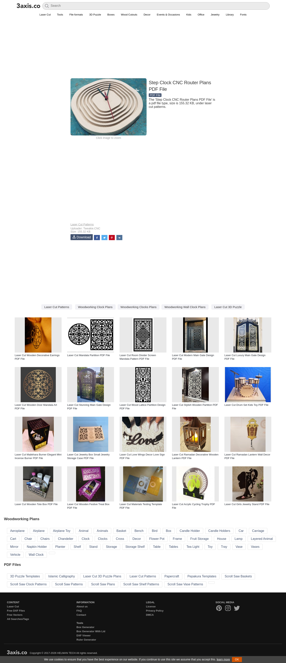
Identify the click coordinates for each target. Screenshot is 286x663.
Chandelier (65, 538)
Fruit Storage (199, 538)
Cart (13, 538)
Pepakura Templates (201, 576)
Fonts (243, 14)
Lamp (239, 538)
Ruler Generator (86, 639)
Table (156, 546)
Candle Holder (190, 531)
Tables (173, 546)
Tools (60, 14)
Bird (154, 531)
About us (82, 606)
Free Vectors (14, 614)
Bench (138, 531)
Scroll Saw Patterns (69, 584)
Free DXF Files (16, 610)
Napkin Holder (37, 546)
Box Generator (85, 627)
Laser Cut (45, 14)
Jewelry (215, 14)
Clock (86, 538)
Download (81, 237)
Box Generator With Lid (90, 631)
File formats (76, 14)
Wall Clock (36, 554)
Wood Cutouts (129, 14)
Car (241, 531)
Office (201, 14)
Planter (60, 546)
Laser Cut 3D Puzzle (228, 307)
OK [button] (237, 659)
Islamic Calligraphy (61, 576)
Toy (210, 546)
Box (168, 531)
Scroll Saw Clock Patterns (28, 584)
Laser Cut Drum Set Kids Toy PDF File (246, 404)
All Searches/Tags (18, 619)
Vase (239, 546)
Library (230, 14)
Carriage (258, 531)
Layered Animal (262, 538)
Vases (255, 546)
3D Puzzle (95, 14)
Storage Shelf (135, 546)
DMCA (150, 614)
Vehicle (15, 554)
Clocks (102, 538)
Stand (93, 546)
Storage (111, 546)
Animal (83, 531)
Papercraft (171, 576)
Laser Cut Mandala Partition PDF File (88, 355)
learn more (223, 659)
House (221, 538)
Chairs (44, 538)
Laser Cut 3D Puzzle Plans (102, 576)
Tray (224, 546)
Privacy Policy (154, 610)
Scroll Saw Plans (103, 584)
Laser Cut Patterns (82, 224)
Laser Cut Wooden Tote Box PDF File (36, 504)
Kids (188, 14)
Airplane (39, 531)
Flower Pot (156, 538)
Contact (81, 614)
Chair (28, 538)
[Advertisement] (143, 50)
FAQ (79, 610)
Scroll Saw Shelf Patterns (141, 584)
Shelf (77, 546)
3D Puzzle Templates (25, 576)
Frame (177, 538)
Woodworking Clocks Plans (139, 307)
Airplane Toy (62, 531)
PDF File (155, 95)
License (151, 606)
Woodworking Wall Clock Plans (185, 307)
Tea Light (192, 546)
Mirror (14, 546)
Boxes (111, 14)
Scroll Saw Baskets (238, 576)
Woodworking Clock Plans (95, 307)
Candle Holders (219, 531)
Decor (147, 14)
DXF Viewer (83, 635)
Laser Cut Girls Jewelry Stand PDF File (246, 504)
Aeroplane (17, 531)
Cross (120, 538)
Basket (121, 531)
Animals (102, 531)
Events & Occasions (168, 14)
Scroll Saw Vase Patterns (185, 584)
